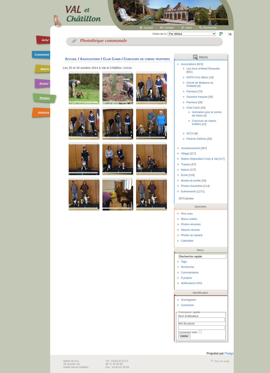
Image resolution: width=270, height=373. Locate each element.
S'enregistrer (188, 299)
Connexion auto (190, 332)
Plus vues (187, 213)
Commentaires (190, 272)
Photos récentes (191, 224)
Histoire (43, 112)
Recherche (209, 27)
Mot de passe (186, 323)
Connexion (187, 305)
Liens (188, 27)
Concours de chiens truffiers (147, 59)
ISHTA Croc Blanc (197, 77)
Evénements (188, 191)
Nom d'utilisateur (188, 316)
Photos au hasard (191, 235)
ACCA (190, 133)
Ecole (184, 175)
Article (127, 68)
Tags (184, 261)
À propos (186, 277)
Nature (185, 169)
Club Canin (193, 107)
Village (185, 153)
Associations (188, 64)
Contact (169, 27)
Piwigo (229, 353)
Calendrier (187, 240)
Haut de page (219, 361)
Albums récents (190, 229)
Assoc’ (44, 83)
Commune (42, 54)
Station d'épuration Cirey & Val (199, 158)
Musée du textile (191, 180)
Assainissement (190, 148)
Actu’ (45, 40)
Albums (203, 56)
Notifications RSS (191, 283)
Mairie (45, 69)
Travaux (186, 164)
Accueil (148, 27)
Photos (45, 98)
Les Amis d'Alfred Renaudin (203, 68)
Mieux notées (189, 219)
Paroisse (192, 91)
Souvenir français (197, 96)
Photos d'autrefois (192, 185)
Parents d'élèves (197, 138)
